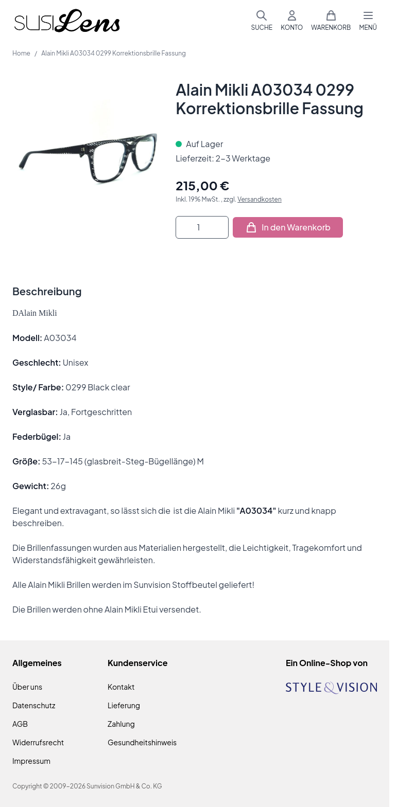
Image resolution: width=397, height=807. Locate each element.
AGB (20, 723)
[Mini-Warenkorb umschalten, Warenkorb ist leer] (331, 20)
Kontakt (121, 686)
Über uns (27, 686)
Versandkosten (259, 199)
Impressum (31, 760)
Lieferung (124, 705)
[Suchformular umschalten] (261, 20)
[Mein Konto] (292, 20)
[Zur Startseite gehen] (67, 21)
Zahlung (121, 723)
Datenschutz (33, 705)
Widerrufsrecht (38, 742)
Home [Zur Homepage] (21, 53)
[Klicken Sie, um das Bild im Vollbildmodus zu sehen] (88, 156)
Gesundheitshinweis (142, 742)
